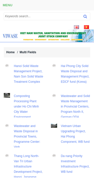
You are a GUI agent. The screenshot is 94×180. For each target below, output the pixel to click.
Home (10, 52)
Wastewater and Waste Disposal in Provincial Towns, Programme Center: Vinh (27, 136)
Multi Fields (28, 52)
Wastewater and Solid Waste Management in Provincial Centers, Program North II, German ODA (75, 106)
